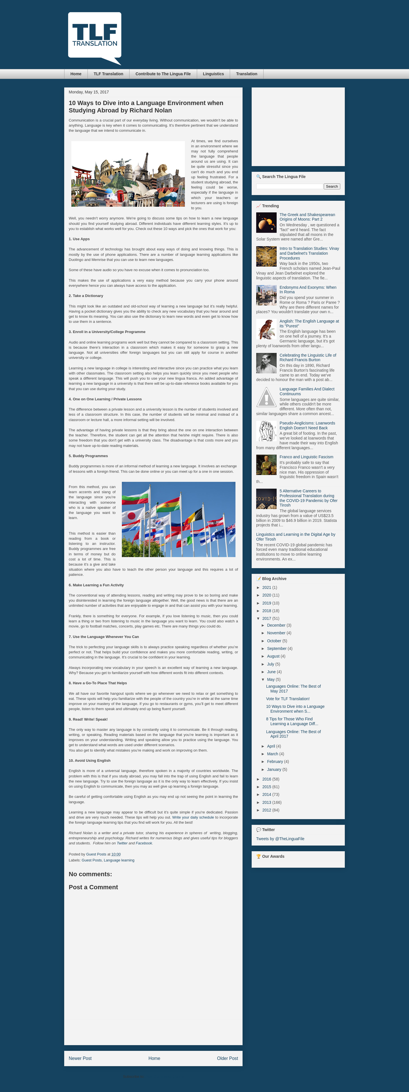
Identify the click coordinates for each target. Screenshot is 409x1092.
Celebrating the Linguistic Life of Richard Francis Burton (308, 357)
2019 (267, 603)
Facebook (144, 843)
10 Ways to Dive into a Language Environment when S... (295, 709)
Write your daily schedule (193, 817)
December (276, 625)
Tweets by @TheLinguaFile (280, 838)
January (274, 769)
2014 (267, 794)
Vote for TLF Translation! (288, 698)
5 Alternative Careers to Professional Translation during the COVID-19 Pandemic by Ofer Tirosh (309, 498)
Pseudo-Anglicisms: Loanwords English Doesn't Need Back (307, 425)
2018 (267, 610)
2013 (267, 802)
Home (76, 74)
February (275, 761)
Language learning (119, 860)
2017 (267, 618)
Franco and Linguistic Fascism (306, 457)
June (272, 672)
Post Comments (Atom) (164, 1076)
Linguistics (213, 74)
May (271, 679)
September (277, 648)
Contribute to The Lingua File (163, 74)
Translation (246, 74)
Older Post (227, 1058)
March (273, 754)
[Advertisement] (153, 1032)
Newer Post (80, 1058)
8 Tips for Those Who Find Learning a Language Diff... (292, 721)
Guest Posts (92, 860)
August (273, 656)
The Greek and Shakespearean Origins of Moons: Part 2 (307, 217)
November (276, 633)
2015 (267, 787)
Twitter (122, 843)
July (271, 664)
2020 (267, 595)
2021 (267, 587)
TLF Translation (108, 74)
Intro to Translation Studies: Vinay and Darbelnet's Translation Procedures (309, 253)
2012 (267, 810)
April (271, 746)
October (274, 641)
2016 (267, 779)
